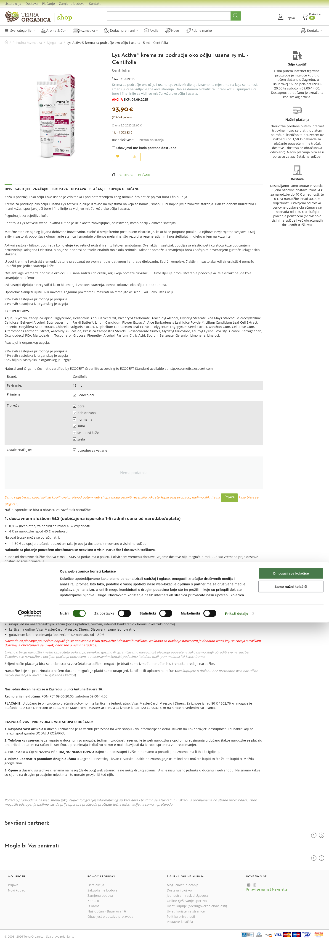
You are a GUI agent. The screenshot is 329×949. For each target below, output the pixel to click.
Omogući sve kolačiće (291, 900)
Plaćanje (48, 3)
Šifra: (115, 79)
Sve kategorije (19, 30)
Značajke (41, 189)
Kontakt (95, 3)
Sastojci (22, 189)
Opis (8, 189)
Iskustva (60, 189)
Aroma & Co (54, 30)
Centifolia (121, 70)
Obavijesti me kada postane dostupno (144, 148)
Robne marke (199, 30)
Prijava (229, 497)
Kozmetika (86, 30)
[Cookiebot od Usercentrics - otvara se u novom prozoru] (30, 940)
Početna (6, 42)
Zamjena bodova (72, 3)
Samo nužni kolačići (290, 913)
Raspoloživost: (123, 140)
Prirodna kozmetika (27, 42)
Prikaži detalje (236, 940)
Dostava (32, 3)
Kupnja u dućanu (124, 189)
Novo (172, 30)
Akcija (151, 30)
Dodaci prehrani (121, 30)
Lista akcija (13, 3)
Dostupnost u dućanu (133, 175)
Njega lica (54, 42)
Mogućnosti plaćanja (183, 885)
